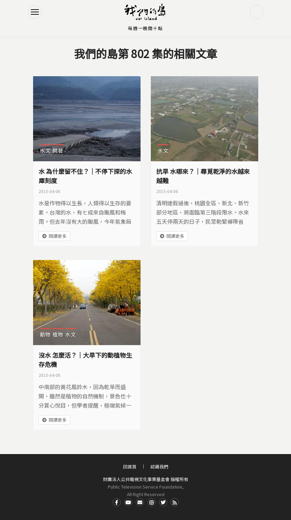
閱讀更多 (58, 236)
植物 (58, 334)
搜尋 (256, 12)
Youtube (128, 502)
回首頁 (129, 466)
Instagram (151, 502)
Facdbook (117, 502)
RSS (175, 502)
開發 (58, 150)
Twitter (163, 502)
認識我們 (159, 466)
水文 (45, 150)
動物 (45, 334)
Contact (140, 502)
